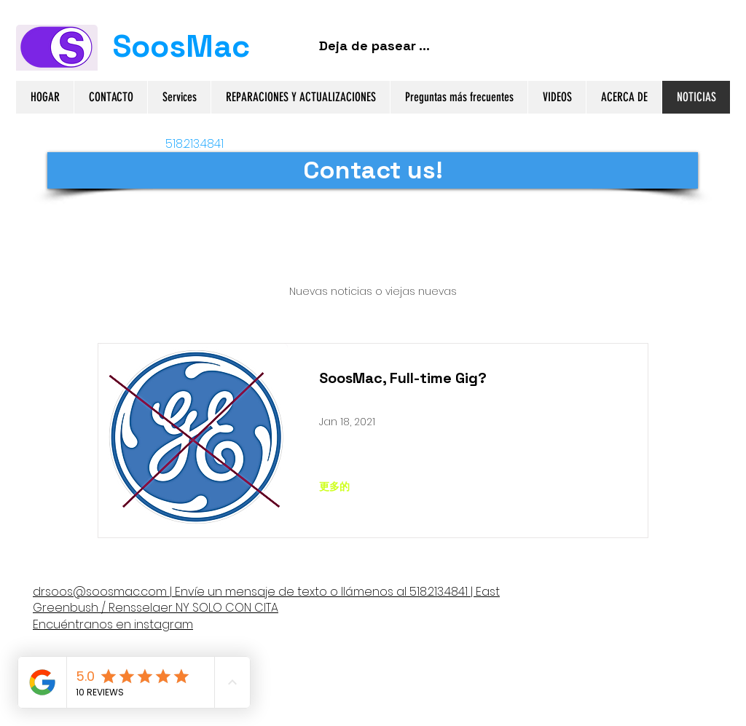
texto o (317, 591)
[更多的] (334, 486)
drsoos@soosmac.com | (102, 591)
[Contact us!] (372, 170)
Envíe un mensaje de (234, 591)
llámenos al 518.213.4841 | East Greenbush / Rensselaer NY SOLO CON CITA (266, 599)
